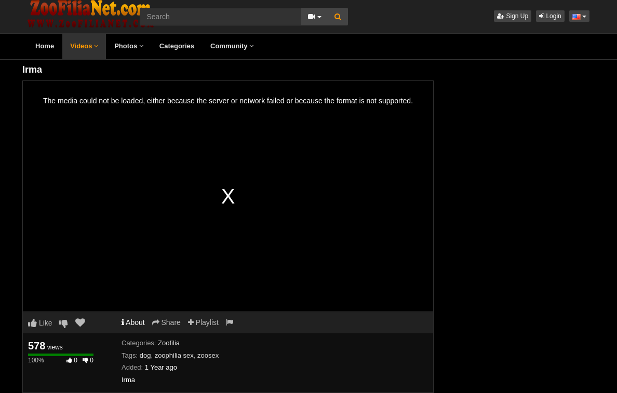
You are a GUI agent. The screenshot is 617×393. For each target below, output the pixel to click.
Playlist (203, 322)
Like (40, 323)
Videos (84, 46)
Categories (176, 46)
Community (231, 46)
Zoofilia (169, 343)
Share (166, 322)
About (133, 322)
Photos (128, 46)
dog (145, 355)
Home (44, 46)
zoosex (208, 355)
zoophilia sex (174, 355)
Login (550, 16)
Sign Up (512, 16)
